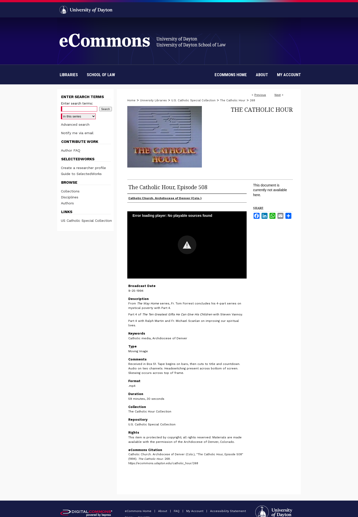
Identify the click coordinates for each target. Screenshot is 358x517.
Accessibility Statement (228, 511)
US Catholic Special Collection (86, 221)
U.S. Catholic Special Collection (193, 100)
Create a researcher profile (83, 168)
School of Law (101, 74)
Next (277, 95)
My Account (195, 511)
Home (131, 100)
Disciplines (69, 197)
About (163, 511)
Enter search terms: (77, 103)
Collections (70, 191)
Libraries (69, 74)
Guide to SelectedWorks (81, 174)
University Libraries (153, 100)
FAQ (177, 511)
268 (252, 100)
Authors (67, 203)
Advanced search (75, 124)
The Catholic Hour (232, 100)
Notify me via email (77, 133)
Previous (260, 95)
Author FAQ (70, 150)
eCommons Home (138, 511)
